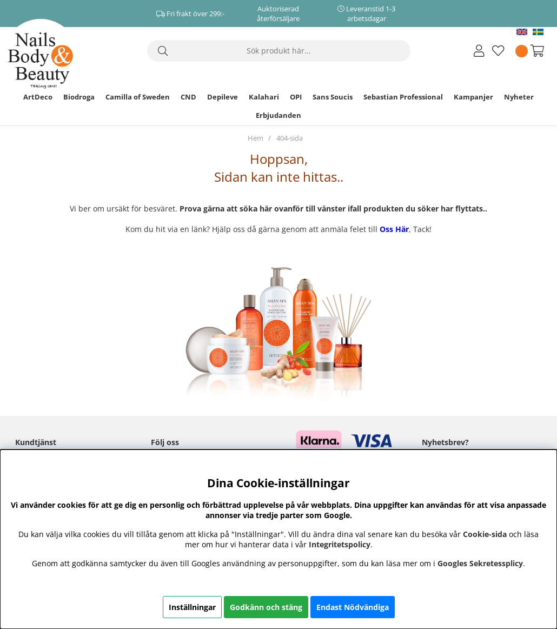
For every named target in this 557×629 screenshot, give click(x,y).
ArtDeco (37, 97)
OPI (296, 97)
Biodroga (79, 97)
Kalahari (264, 97)
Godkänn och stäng (266, 607)
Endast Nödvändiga (352, 607)
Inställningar (192, 607)
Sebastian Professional (403, 97)
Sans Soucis (333, 97)
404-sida (289, 138)
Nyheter (519, 97)
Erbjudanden (278, 115)
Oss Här (394, 229)
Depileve (222, 97)
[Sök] (278, 51)
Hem (255, 138)
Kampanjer (473, 97)
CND (188, 97)
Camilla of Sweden (137, 97)
